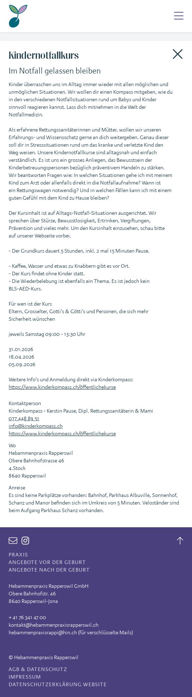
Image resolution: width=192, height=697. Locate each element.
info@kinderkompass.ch (36, 426)
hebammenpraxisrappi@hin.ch (43, 632)
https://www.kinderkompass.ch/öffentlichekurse (62, 387)
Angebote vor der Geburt (47, 562)
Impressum (25, 677)
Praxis (18, 554)
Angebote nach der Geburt (49, 570)
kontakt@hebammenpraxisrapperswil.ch (54, 625)
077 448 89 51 (24, 418)
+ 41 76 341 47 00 (27, 617)
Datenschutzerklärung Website (58, 684)
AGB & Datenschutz (38, 669)
